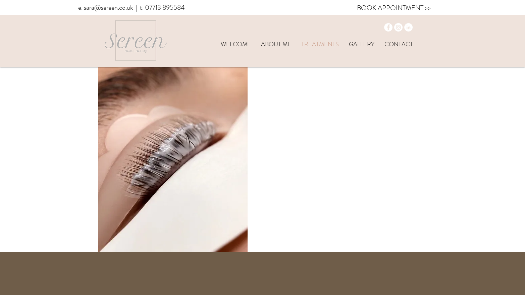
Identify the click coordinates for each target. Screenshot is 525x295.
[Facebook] (388, 27)
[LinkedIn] (408, 27)
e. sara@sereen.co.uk (105, 7)
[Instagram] (398, 27)
